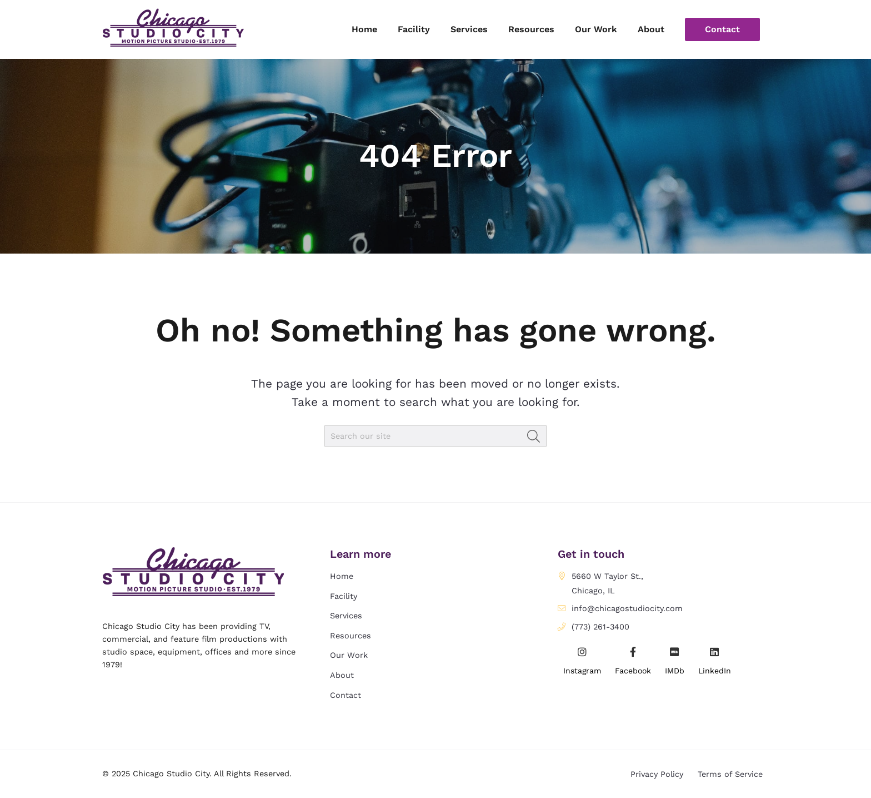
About (342, 675)
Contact (345, 695)
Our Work (349, 655)
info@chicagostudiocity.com (627, 608)
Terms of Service (730, 773)
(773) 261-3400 (600, 626)
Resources (350, 635)
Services (346, 615)
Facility (343, 596)
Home (341, 576)
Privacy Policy (656, 773)
